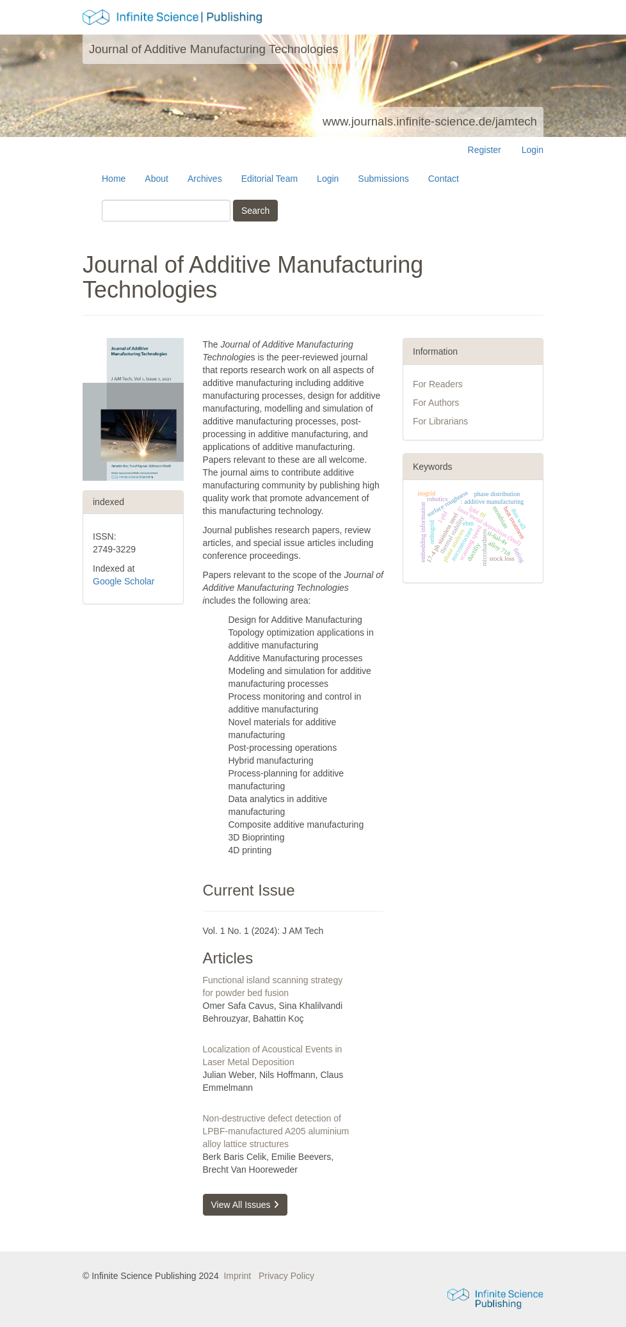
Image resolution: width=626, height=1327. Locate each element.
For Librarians (440, 421)
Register (484, 150)
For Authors (436, 403)
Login (532, 150)
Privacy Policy (286, 1276)
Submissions (383, 178)
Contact (443, 178)
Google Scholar (124, 581)
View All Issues (245, 1205)
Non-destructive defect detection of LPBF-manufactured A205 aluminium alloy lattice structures (276, 1131)
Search (255, 210)
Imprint (237, 1276)
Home (113, 178)
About (156, 178)
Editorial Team (269, 178)
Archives (205, 178)
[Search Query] (166, 210)
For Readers (438, 384)
